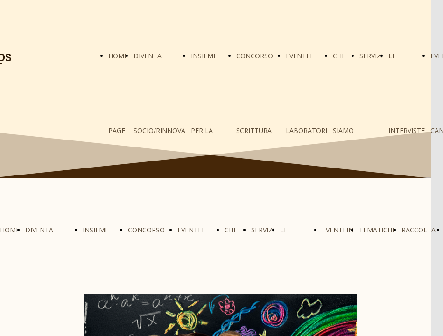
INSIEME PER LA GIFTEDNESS (211, 130)
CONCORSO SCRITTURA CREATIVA (254, 130)
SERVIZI (371, 55)
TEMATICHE (377, 229)
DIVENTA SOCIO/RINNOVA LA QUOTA (159, 130)
